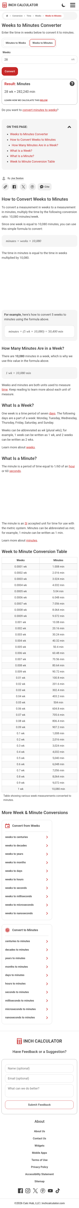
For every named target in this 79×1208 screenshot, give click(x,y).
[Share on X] (23, 186)
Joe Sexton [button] (17, 178)
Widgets (40, 1145)
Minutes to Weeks (16, 42)
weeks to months (27, 862)
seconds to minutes (27, 992)
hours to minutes (27, 983)
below (44, 100)
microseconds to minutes (27, 1009)
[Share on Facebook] (14, 186)
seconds (15, 471)
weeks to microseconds (27, 904)
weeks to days (27, 870)
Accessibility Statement (39, 1174)
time (5, 389)
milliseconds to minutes (27, 1000)
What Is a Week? (21, 150)
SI (26, 523)
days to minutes (27, 975)
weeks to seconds (27, 888)
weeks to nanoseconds (27, 913)
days (52, 413)
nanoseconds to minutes (27, 1017)
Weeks (38, 16)
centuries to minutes (27, 941)
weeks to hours (27, 879)
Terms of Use (39, 1160)
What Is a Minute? (22, 156)
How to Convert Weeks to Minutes (33, 139)
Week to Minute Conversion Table (32, 161)
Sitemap (39, 1181)
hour (72, 466)
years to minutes (27, 958)
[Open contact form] (72, 83)
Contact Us (39, 1138)
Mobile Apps (39, 1152)
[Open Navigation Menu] (72, 5)
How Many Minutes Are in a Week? (35, 145)
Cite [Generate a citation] (45, 187)
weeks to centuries (27, 837)
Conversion (17, 16)
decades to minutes (27, 949)
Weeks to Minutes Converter (29, 134)
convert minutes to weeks (40, 110)
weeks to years (27, 853)
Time (29, 16)
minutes (31, 540)
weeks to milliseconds (27, 896)
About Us (39, 1131)
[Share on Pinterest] (32, 186)
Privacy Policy (39, 1167)
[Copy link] (5, 186)
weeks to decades (27, 845)
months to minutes (27, 966)
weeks (30, 447)
